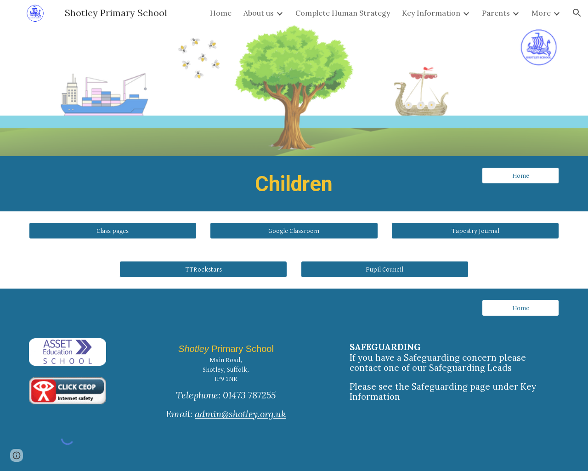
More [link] (541, 12)
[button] (577, 13)
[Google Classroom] (293, 230)
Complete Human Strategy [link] (342, 12)
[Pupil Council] (384, 269)
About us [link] (258, 12)
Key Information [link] (431, 12)
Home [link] (221, 12)
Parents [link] (496, 12)
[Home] (520, 175)
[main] (294, 183)
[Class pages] (112, 230)
